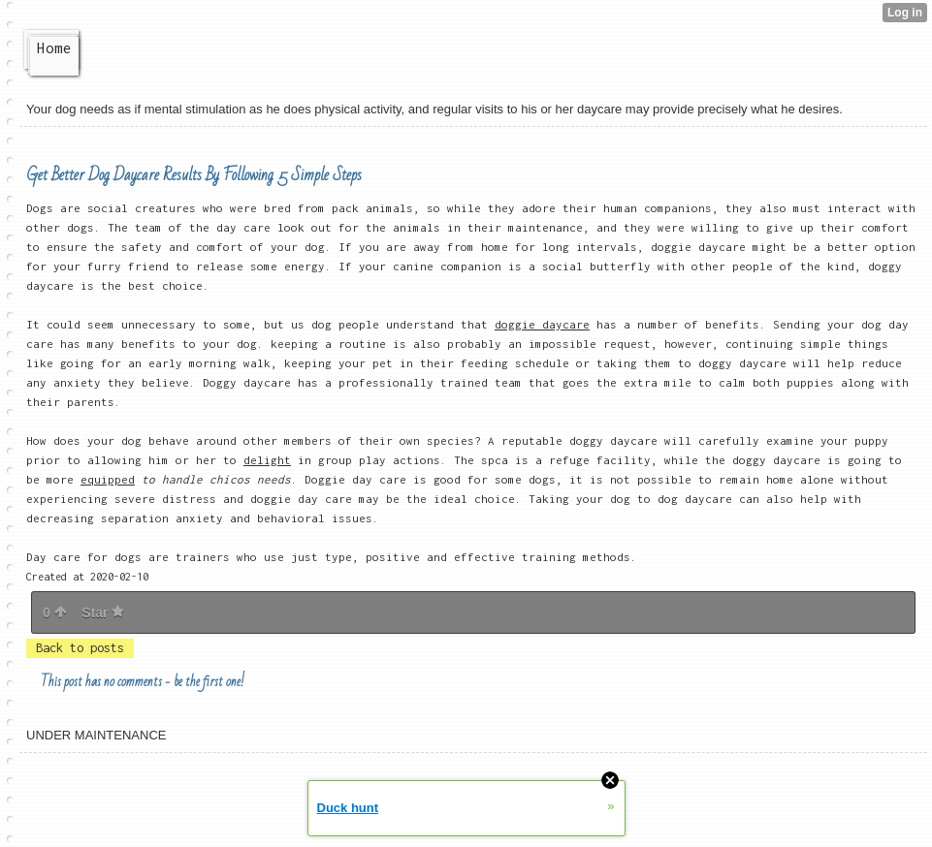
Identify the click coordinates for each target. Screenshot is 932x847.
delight (267, 460)
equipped (107, 479)
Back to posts (80, 648)
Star (102, 612)
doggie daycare (542, 324)
